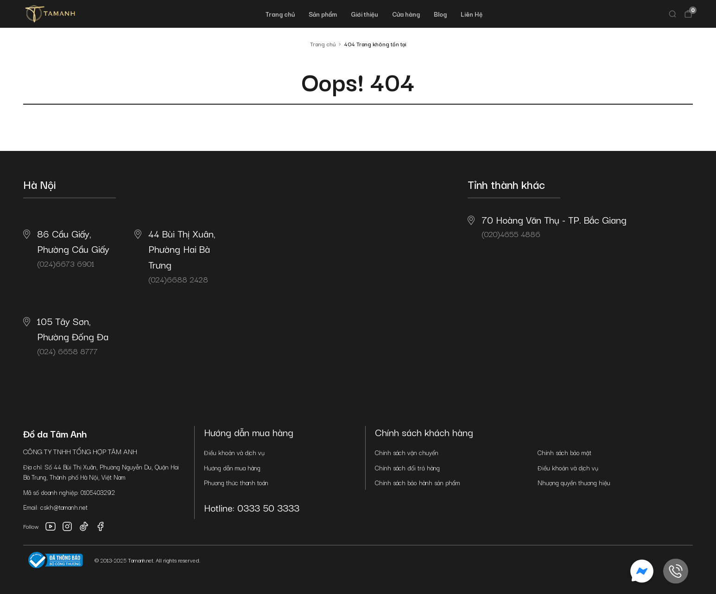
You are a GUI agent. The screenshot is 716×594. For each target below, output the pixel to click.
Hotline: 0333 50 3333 (251, 507)
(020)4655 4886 (547, 226)
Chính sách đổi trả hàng (407, 468)
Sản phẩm (323, 14)
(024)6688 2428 (174, 255)
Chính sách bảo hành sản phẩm (417, 482)
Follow (31, 526)
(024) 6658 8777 (65, 335)
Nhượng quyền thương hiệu (574, 482)
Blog (440, 14)
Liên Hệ (471, 14)
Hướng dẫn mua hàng (232, 468)
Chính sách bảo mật (564, 452)
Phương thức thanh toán (236, 482)
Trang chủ (280, 14)
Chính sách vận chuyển (406, 452)
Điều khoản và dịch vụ (234, 452)
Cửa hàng (406, 14)
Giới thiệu (364, 14)
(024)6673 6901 (66, 247)
